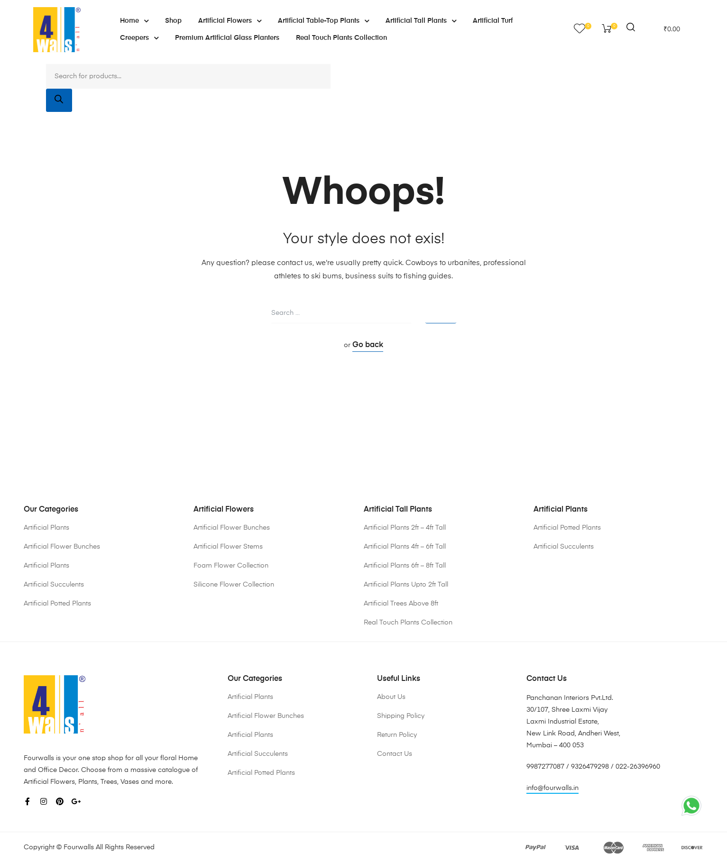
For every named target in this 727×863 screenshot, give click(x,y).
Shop (173, 21)
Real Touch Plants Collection (341, 38)
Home (134, 21)
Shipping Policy (400, 716)
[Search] (59, 100)
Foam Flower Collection (230, 565)
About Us (391, 697)
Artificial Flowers (229, 21)
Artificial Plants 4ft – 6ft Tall (405, 546)
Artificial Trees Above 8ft (401, 603)
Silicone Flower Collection (233, 584)
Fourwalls (79, 847)
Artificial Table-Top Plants (323, 21)
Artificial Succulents (54, 584)
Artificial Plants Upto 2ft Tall (406, 584)
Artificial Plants (46, 527)
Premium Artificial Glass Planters (227, 38)
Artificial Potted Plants (57, 603)
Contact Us (394, 754)
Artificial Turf (493, 21)
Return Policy (397, 735)
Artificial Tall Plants (421, 21)
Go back (367, 345)
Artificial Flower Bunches (62, 546)
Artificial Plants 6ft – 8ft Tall (405, 565)
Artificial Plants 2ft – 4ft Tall (405, 527)
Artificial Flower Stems (228, 546)
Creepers (139, 38)
